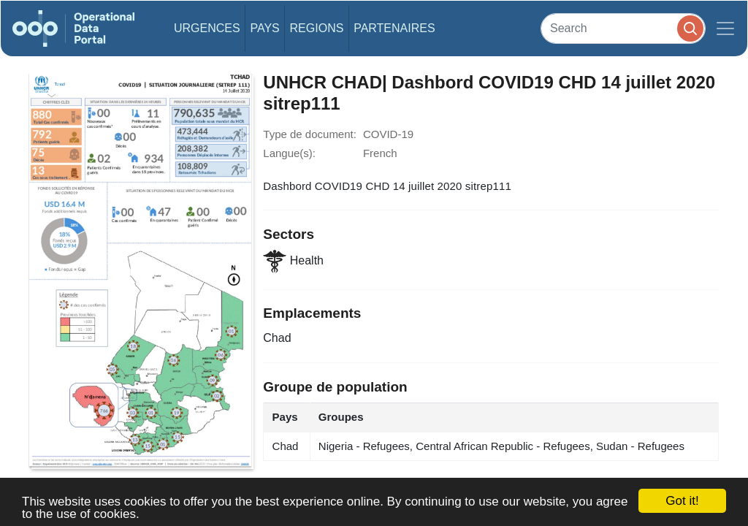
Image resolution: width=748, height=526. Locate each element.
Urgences (207, 28)
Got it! (681, 501)
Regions (317, 28)
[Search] (623, 28)
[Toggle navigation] (725, 28)
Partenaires (394, 28)
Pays (264, 28)
